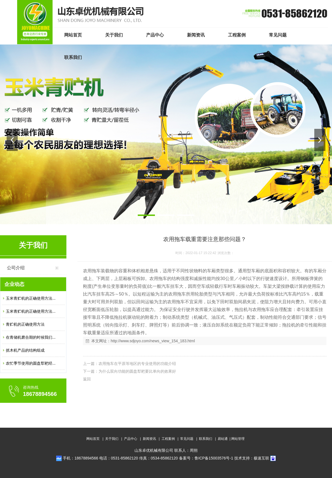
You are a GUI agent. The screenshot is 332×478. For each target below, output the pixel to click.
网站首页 (93, 439)
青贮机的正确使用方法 (25, 324)
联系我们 (205, 439)
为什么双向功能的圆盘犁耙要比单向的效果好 (137, 371)
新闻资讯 (149, 439)
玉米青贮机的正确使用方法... (31, 298)
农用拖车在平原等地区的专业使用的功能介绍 (137, 363)
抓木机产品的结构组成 (25, 350)
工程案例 (168, 439)
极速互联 (261, 458)
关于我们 (111, 439)
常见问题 (186, 439)
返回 (87, 379)
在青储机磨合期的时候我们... (31, 337)
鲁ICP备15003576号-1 (213, 458)
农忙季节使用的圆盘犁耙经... (31, 363)
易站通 (224, 439)
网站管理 (238, 439)
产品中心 (130, 439)
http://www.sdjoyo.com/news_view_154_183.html (153, 341)
